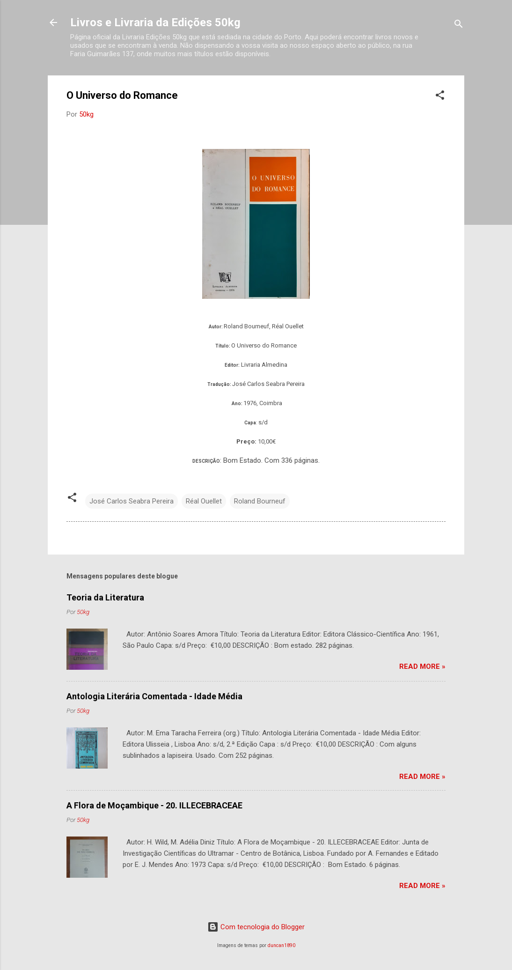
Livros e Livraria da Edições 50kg (155, 22)
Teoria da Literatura (105, 597)
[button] (440, 96)
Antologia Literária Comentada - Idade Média (154, 696)
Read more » (422, 666)
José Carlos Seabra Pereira (131, 501)
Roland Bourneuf (259, 501)
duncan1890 (281, 945)
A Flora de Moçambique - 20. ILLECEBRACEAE (154, 805)
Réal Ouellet (204, 501)
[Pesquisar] (458, 25)
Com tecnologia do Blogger (256, 927)
